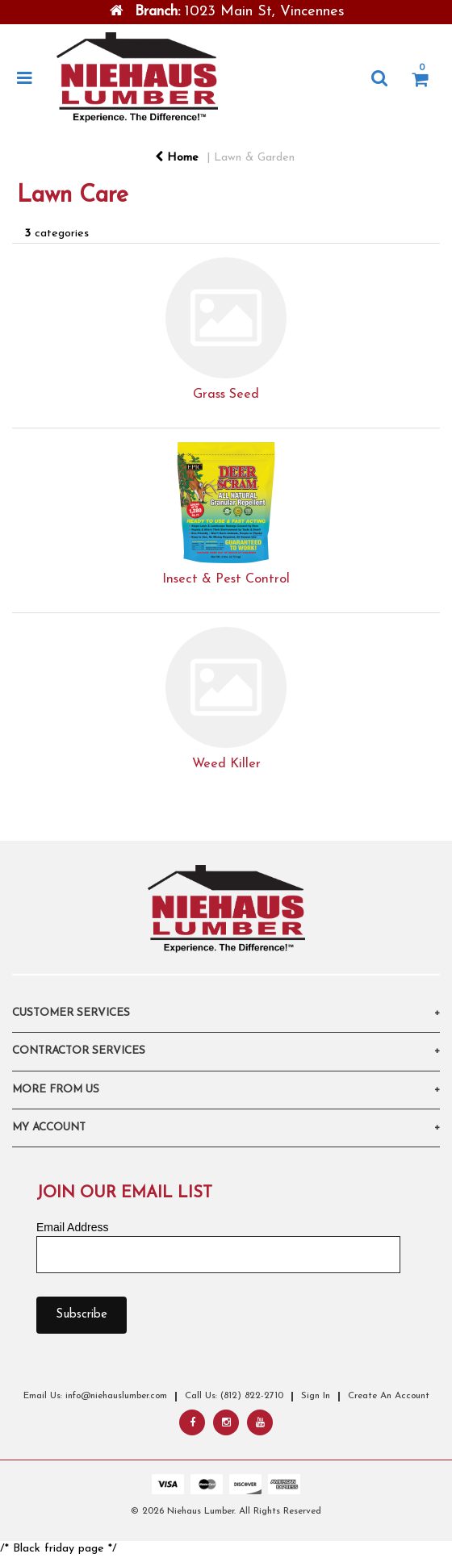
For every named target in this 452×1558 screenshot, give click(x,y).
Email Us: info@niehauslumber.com (95, 1396)
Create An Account (388, 1396)
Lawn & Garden (254, 158)
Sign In (315, 1396)
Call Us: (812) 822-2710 (234, 1396)
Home (177, 158)
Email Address (72, 1227)
